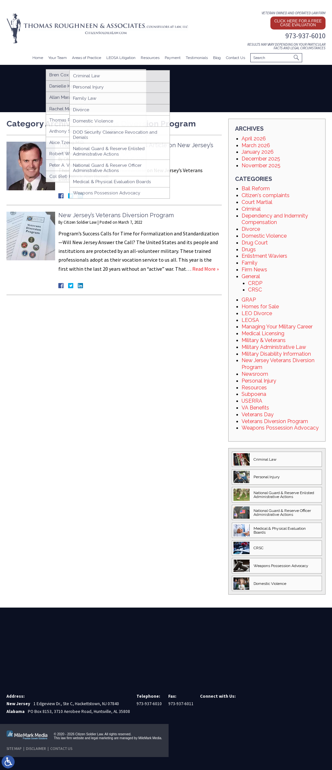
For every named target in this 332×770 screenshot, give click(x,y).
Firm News (254, 270)
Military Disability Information (276, 354)
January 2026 (258, 152)
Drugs (249, 249)
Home (37, 57)
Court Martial (257, 202)
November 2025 (261, 165)
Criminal (251, 209)
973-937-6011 (181, 703)
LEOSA (250, 320)
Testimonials (197, 57)
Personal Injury (259, 381)
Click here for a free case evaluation (298, 23)
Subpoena (254, 394)
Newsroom (255, 374)
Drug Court (255, 243)
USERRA (252, 401)
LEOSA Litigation (121, 57)
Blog (217, 57)
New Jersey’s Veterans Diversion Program (116, 215)
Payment (173, 57)
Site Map (13, 748)
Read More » (205, 269)
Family (249, 263)
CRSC (255, 290)
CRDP (255, 283)
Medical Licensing (263, 333)
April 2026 (254, 139)
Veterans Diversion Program (275, 421)
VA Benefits (255, 408)
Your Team (57, 57)
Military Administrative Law (274, 347)
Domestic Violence (264, 236)
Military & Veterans (264, 340)
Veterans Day (258, 414)
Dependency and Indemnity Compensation (275, 219)
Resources (150, 57)
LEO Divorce (257, 313)
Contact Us (235, 57)
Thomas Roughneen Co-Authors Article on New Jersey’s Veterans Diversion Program (135, 149)
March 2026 (256, 145)
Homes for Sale (260, 306)
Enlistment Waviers (264, 256)
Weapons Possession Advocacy (280, 428)
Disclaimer (36, 748)
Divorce (251, 229)
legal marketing (102, 738)
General (251, 276)
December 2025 (261, 159)
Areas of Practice (86, 57)
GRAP (249, 300)
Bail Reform (256, 188)
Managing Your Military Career (277, 327)
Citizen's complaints (266, 195)
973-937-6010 (305, 35)
